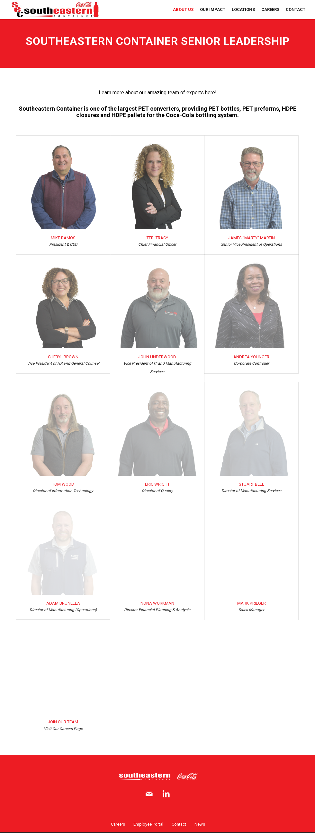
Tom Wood (63, 484)
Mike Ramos (63, 237)
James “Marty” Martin (251, 237)
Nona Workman (157, 603)
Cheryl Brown (63, 356)
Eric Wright (157, 484)
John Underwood (157, 356)
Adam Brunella (63, 603)
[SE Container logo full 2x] (55, 9)
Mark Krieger (251, 603)
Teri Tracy (157, 237)
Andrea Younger (251, 356)
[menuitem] (183, 9)
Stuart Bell (251, 484)
